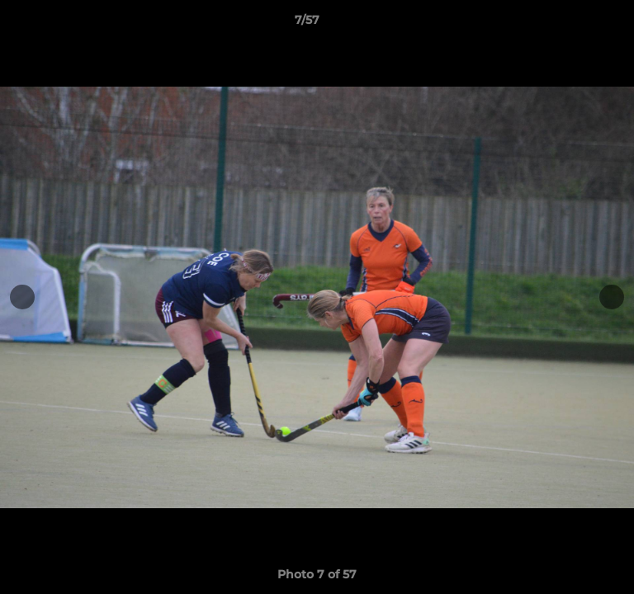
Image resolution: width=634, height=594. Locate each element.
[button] (574, 23)
